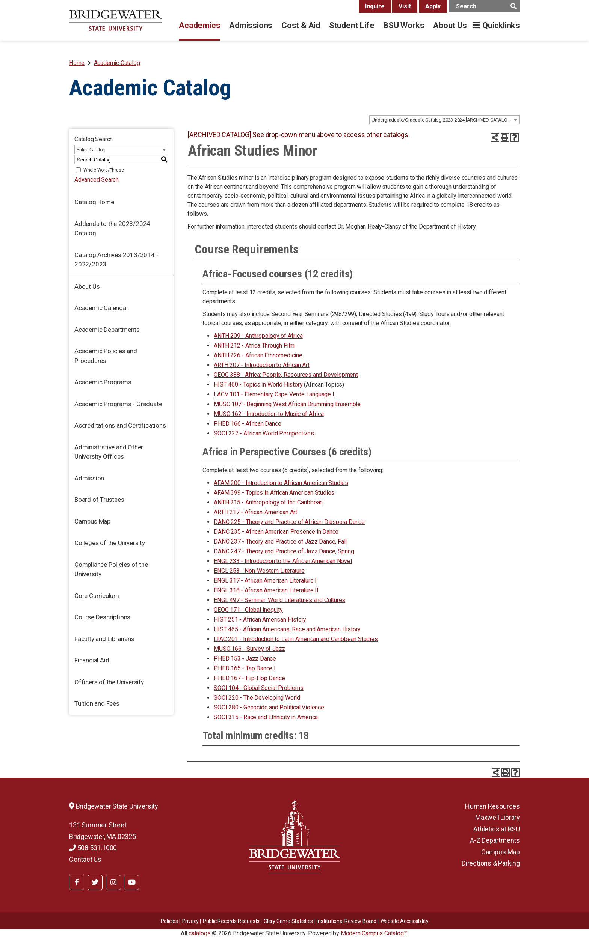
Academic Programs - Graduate (118, 404)
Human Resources (492, 806)
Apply (433, 6)
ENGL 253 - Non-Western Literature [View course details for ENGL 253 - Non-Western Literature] (259, 570)
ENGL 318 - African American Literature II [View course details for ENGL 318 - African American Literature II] (266, 590)
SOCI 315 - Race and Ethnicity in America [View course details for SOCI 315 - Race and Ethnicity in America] (266, 717)
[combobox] (444, 119)
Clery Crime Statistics (288, 921)
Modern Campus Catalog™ (374, 933)
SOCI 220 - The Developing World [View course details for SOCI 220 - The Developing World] (257, 697)
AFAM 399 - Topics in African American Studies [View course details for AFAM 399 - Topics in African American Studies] (274, 492)
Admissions (250, 25)
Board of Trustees (99, 499)
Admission (89, 478)
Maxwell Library (497, 817)
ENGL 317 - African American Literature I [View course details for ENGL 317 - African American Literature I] (265, 580)
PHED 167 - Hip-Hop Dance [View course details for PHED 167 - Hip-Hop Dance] (249, 678)
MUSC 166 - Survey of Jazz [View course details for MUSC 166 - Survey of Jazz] (249, 648)
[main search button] (513, 6)
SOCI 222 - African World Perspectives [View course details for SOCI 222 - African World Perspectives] (264, 433)
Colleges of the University (109, 543)
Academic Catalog (117, 62)
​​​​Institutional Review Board (346, 921)
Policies (169, 921)
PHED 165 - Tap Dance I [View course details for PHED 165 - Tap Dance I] (245, 668)
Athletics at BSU (496, 829)
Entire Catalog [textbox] (91, 149)
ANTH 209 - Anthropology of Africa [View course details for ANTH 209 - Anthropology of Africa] (258, 335)
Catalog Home (94, 202)
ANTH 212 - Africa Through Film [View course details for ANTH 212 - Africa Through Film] (254, 345)
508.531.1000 (93, 848)
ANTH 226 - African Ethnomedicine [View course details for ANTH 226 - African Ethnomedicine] (258, 355)
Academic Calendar (101, 308)
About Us (450, 25)
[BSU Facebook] (76, 882)
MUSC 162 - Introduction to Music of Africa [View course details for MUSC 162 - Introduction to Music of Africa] (269, 413)
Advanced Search (96, 179)
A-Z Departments (495, 840)
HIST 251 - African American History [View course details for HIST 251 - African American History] (260, 619)
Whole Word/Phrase (103, 170)
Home (77, 62)
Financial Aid (91, 660)
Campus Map (92, 521)
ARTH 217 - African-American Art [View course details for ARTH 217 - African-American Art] (255, 512)
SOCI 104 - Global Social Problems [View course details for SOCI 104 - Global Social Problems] (258, 687)
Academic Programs (102, 382)
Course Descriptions (102, 617)
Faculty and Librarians (104, 639)
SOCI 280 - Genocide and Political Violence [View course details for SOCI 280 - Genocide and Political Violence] (269, 707)
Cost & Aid (300, 25)
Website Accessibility (405, 921)
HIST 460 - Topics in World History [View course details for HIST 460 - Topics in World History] (258, 384)
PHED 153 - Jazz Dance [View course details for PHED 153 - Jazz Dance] (245, 658)
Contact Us (85, 859)
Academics (199, 25)
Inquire (375, 6)
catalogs (199, 933)
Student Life (351, 25)
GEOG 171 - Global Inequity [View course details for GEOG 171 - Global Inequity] (248, 609)
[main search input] (484, 6)
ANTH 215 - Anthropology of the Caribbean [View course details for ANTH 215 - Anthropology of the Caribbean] (268, 502)
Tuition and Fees (96, 703)
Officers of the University (109, 682)
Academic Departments (107, 329)
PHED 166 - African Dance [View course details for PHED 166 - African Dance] (247, 423)
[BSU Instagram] (113, 882)
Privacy (190, 921)
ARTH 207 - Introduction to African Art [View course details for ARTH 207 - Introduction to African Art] (261, 365)
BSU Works (403, 25)
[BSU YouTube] (131, 882)
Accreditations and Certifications (120, 425)
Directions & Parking (491, 863)
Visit (405, 6)
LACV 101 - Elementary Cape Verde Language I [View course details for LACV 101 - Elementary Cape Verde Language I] (274, 394)
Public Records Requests (231, 921)
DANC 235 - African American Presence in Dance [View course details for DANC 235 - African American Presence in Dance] (276, 531)
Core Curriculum (96, 595)
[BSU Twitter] (95, 882)
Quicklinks (501, 25)
